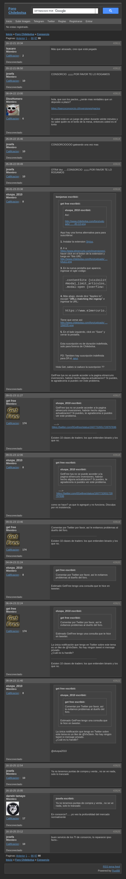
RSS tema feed (111, 866)
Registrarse (75, 21)
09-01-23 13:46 (14, 521)
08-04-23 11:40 (14, 680)
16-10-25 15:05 (14, 790)
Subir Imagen (22, 21)
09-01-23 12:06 (14, 455)
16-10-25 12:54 (14, 765)
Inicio (9, 21)
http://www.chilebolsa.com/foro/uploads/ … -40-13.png (84, 222)
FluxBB (116, 870)
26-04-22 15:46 (14, 139)
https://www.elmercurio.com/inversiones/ (82, 250)
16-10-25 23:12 (14, 831)
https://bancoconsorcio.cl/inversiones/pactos (75, 108)
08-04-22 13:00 (14, 93)
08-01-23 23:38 (14, 189)
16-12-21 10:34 (14, 43)
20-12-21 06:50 (14, 68)
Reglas (62, 21)
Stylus (89, 241)
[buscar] (64, 11)
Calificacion (12, 55)
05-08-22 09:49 (14, 164)
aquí (75, 358)
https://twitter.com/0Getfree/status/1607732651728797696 (84, 427)
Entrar (89, 21)
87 (35, 38)
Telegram (39, 21)
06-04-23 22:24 (14, 603)
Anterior (20, 38)
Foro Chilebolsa (17, 10)
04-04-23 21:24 (14, 562)
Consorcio (43, 34)
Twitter (51, 21)
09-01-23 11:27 (14, 395)
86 (32, 38)
